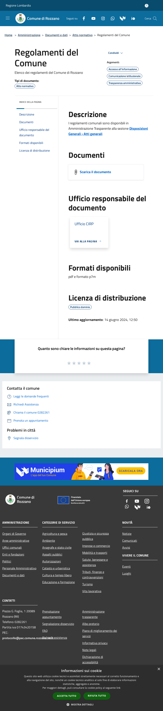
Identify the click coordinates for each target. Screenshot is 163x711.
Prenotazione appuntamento (52, 614)
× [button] (158, 669)
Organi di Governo (14, 533)
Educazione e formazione (58, 582)
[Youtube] (92, 18)
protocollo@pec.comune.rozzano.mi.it (27, 638)
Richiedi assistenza (54, 637)
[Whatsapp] (111, 18)
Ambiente (48, 540)
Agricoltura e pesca (54, 533)
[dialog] (81, 688)
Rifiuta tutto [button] (97, 695)
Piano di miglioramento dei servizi (99, 633)
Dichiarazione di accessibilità (92, 659)
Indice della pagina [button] (30, 102)
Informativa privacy (95, 643)
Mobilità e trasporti (94, 552)
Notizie (126, 533)
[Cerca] (155, 18)
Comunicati (129, 540)
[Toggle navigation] (7, 18)
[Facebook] (82, 18)
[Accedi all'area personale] (146, 5)
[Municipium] (121, 18)
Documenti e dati (56, 35)
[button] (81, 704)
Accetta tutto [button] (66, 696)
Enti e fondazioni (13, 554)
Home (8, 35)
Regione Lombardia (18, 5)
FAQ (45, 630)
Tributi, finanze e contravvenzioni (93, 575)
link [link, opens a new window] (118, 687)
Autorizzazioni (51, 561)
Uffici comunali (12, 547)
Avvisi (126, 547)
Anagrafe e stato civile (57, 547)
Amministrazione (29, 35)
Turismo (87, 584)
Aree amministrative (15, 540)
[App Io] (131, 18)
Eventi (126, 566)
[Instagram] (101, 18)
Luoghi (126, 573)
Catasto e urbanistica (56, 568)
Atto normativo (82, 35)
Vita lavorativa (91, 591)
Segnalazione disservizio (58, 623)
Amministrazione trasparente (93, 614)
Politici (6, 561)
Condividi (116, 53)
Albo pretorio (90, 623)
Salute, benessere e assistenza (95, 562)
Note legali (89, 650)
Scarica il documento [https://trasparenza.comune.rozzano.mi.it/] (95, 171)
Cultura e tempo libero (57, 575)
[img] (49, 101)
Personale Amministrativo (19, 568)
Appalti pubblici (52, 554)
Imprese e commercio (96, 545)
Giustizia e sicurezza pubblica (95, 536)
